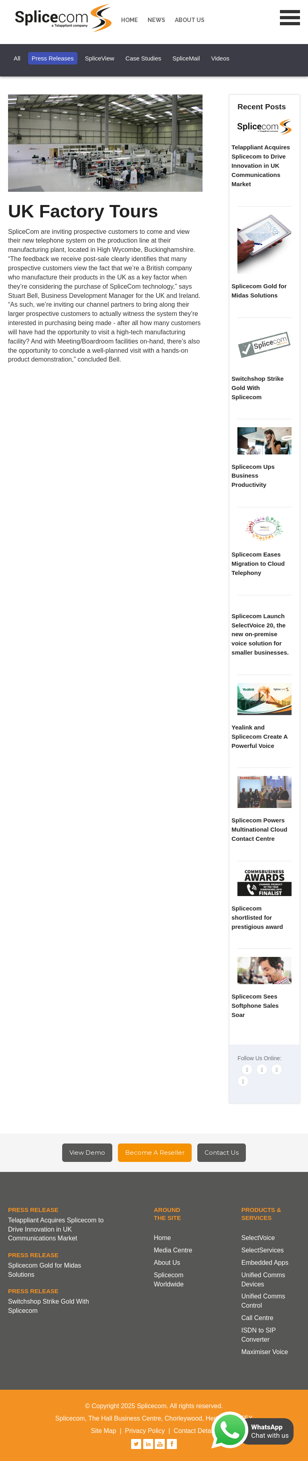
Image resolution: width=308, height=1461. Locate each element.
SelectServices (262, 1250)
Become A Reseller (154, 1152)
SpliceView (99, 58)
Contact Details (195, 1430)
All (17, 58)
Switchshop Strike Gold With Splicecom (257, 387)
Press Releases (53, 58)
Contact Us (222, 1152)
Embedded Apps (264, 1262)
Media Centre (173, 1250)
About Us (167, 1262)
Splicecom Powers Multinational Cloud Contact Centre (259, 829)
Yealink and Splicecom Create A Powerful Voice (259, 736)
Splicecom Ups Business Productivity (253, 475)
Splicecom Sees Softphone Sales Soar (255, 1005)
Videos (220, 58)
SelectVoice (258, 1237)
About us (190, 20)
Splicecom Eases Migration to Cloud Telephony (257, 563)
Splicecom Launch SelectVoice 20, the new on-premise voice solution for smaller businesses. (260, 634)
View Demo (87, 1152)
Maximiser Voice (264, 1351)
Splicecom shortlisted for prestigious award (257, 917)
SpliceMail (186, 58)
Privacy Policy (145, 1430)
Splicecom (65, 18)
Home (129, 20)
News (156, 20)
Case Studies (143, 58)
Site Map (103, 1430)
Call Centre (257, 1317)
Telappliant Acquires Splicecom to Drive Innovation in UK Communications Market (260, 165)
